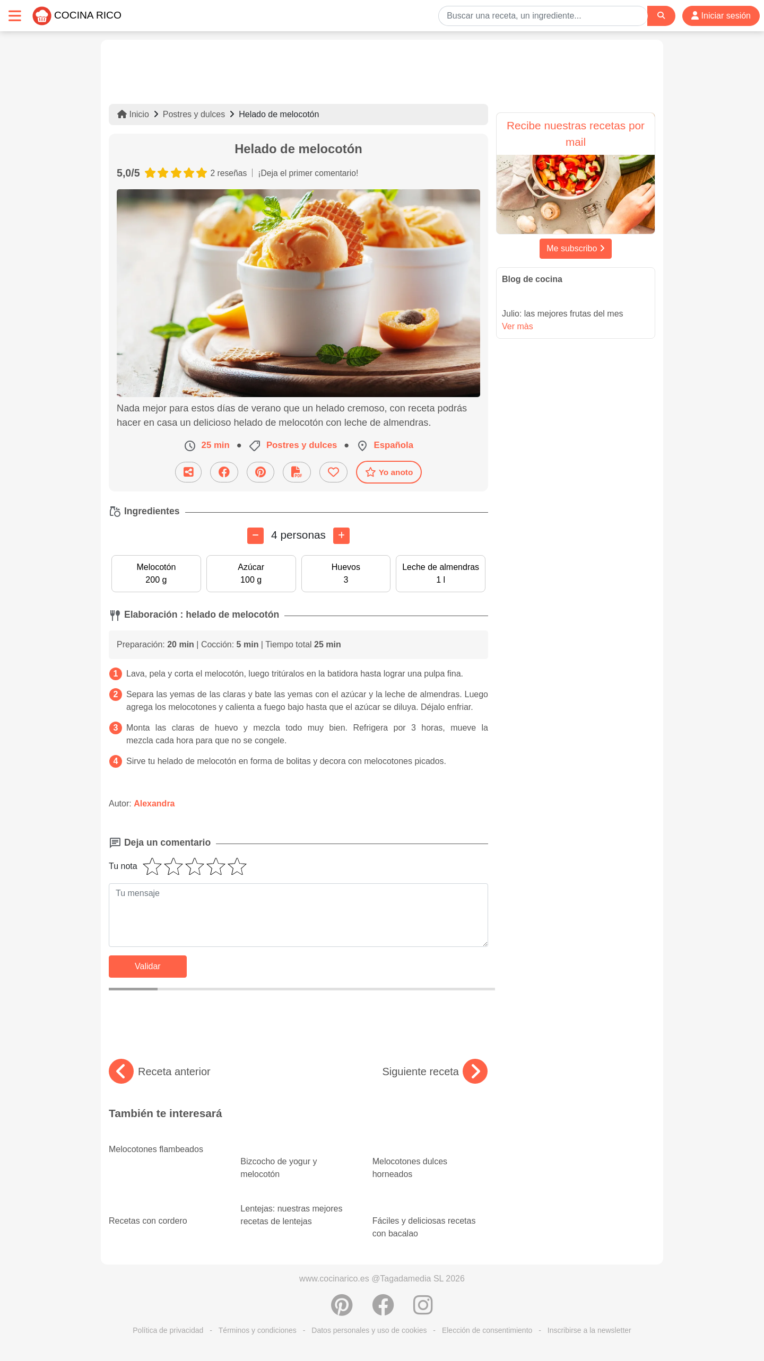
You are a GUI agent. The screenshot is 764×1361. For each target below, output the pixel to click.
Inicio (133, 114)
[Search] (661, 16)
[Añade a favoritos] (333, 472)
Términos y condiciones (258, 1330)
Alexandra (154, 803)
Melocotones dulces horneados (430, 1158)
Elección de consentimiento (487, 1330)
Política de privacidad (168, 1330)
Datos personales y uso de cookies (369, 1330)
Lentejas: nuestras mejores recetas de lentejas (291, 1208)
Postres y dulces (194, 114)
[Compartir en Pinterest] (260, 472)
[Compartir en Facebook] (224, 472)
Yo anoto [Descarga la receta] (389, 472)
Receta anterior (160, 1071)
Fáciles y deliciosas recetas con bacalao (430, 1218)
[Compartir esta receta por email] (188, 472)
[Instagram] (423, 1310)
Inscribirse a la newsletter (589, 1330)
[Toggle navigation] (15, 15)
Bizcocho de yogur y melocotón (298, 1158)
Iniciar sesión (721, 15)
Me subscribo (575, 248)
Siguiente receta (435, 1071)
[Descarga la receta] (297, 472)
